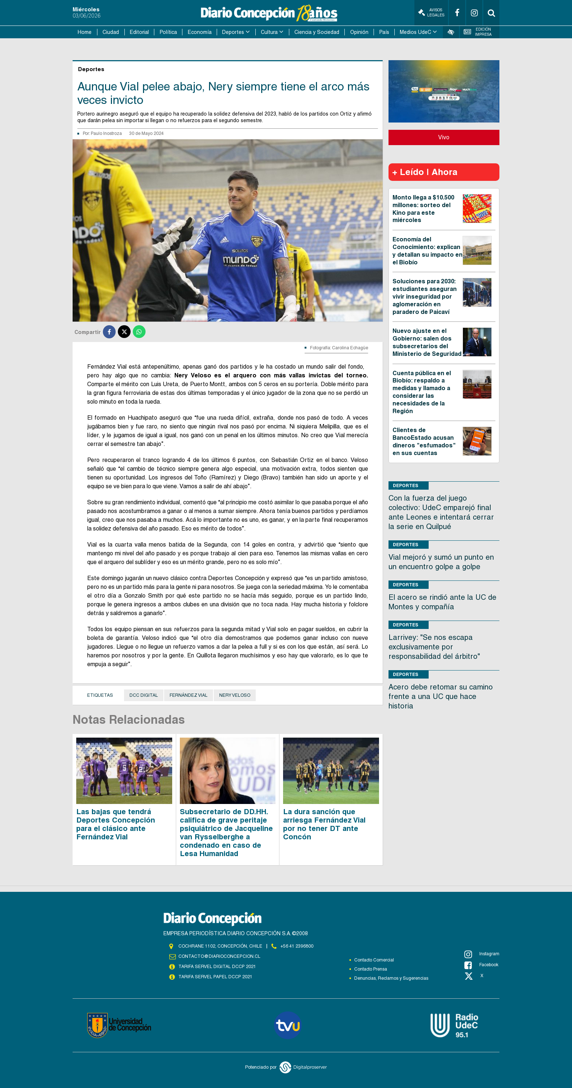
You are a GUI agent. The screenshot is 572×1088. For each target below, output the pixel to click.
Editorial (139, 32)
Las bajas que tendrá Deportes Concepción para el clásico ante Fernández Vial (115, 824)
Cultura (269, 32)
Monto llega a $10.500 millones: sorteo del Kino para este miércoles (423, 209)
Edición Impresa (478, 31)
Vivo (443, 137)
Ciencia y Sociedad (316, 32)
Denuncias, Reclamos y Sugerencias (391, 978)
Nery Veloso (234, 695)
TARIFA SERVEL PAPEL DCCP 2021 (214, 976)
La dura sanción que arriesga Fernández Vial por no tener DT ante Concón (324, 824)
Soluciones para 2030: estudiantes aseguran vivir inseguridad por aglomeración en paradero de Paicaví (425, 296)
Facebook (481, 965)
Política (168, 32)
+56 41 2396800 (297, 946)
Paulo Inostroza (106, 133)
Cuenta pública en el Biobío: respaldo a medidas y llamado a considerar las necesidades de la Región (422, 392)
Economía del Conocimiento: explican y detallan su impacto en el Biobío (428, 250)
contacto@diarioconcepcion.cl (219, 956)
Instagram (481, 954)
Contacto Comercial (374, 960)
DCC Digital (144, 695)
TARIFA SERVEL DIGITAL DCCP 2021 (217, 966)
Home (85, 32)
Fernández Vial (189, 695)
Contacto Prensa (370, 969)
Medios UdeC (415, 32)
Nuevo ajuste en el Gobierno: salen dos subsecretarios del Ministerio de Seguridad (427, 342)
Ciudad (111, 32)
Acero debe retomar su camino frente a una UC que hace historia (441, 696)
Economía (200, 32)
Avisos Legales (431, 12)
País (384, 32)
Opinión (359, 32)
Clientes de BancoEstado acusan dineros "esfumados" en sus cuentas (424, 441)
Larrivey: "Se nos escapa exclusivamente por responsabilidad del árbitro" (434, 647)
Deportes (233, 32)
